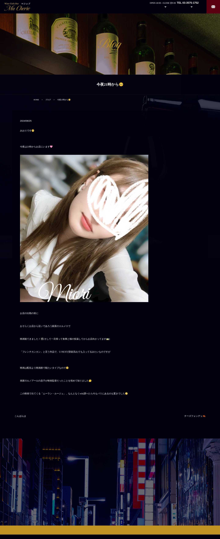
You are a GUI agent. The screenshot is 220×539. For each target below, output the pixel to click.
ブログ (48, 100)
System (163, 6)
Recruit (195, 6)
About (149, 6)
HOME (36, 100)
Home (137, 6)
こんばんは (20, 416)
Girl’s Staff (177, 6)
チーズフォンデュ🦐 (194, 416)
